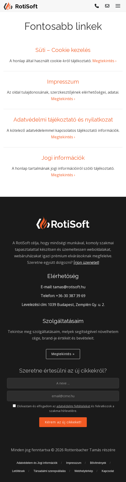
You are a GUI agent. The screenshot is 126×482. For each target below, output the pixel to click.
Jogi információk (63, 157)
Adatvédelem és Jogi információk (36, 463)
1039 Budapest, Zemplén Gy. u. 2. (76, 304)
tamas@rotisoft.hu (69, 286)
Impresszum (63, 81)
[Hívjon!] (97, 6)
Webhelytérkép (83, 471)
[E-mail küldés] (107, 6)
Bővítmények (98, 463)
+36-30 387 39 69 (70, 295)
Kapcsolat (108, 471)
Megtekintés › (104, 60)
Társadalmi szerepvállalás (49, 471)
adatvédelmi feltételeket (73, 406)
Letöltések (18, 471)
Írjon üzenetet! (86, 262)
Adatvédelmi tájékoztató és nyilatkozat (63, 119)
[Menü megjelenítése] (118, 6)
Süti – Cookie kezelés (63, 50)
